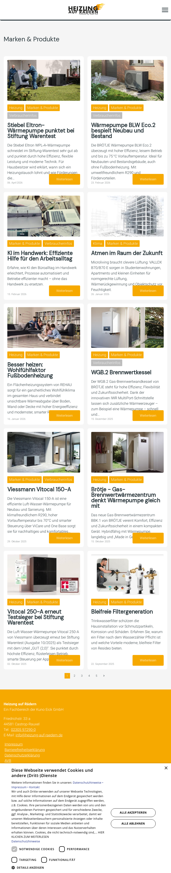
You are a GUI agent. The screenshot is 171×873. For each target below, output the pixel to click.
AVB (8, 761)
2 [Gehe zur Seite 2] (74, 675)
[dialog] (85, 818)
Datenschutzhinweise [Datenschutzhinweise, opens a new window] (25, 841)
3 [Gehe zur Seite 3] (82, 675)
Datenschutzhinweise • (88, 783)
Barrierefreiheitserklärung (25, 750)
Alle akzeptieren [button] (133, 812)
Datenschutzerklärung (22, 755)
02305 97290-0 (23, 729)
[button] (165, 10)
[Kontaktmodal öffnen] (6, 10)
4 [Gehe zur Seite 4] (89, 675)
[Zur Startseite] (86, 10)
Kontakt (34, 787)
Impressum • (20, 787)
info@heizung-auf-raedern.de (39, 735)
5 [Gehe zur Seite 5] (96, 675)
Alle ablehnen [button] (133, 823)
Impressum (14, 744)
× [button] (166, 768)
